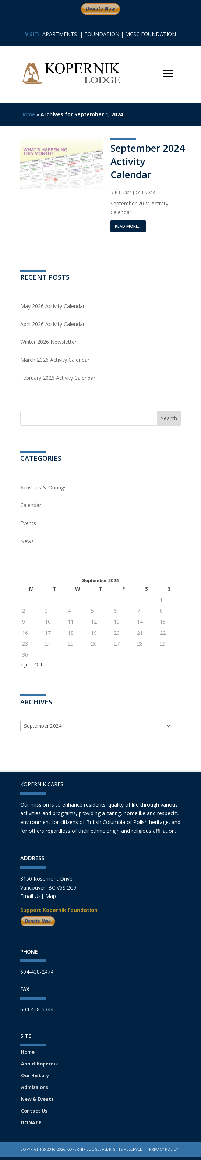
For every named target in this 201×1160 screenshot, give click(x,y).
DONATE (31, 1123)
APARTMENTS (59, 34)
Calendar (145, 192)
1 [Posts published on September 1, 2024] (161, 599)
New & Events (37, 1099)
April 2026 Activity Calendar (52, 324)
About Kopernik (39, 1064)
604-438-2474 (36, 971)
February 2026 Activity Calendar (57, 377)
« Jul (25, 664)
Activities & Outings (43, 487)
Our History (35, 1075)
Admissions (34, 1087)
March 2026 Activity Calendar (54, 359)
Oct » (40, 664)
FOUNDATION (101, 34)
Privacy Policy (163, 1149)
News (27, 541)
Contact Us (34, 1111)
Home (27, 114)
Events (28, 523)
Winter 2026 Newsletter (48, 341)
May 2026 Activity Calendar (52, 306)
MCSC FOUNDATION (150, 34)
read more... (128, 226)
